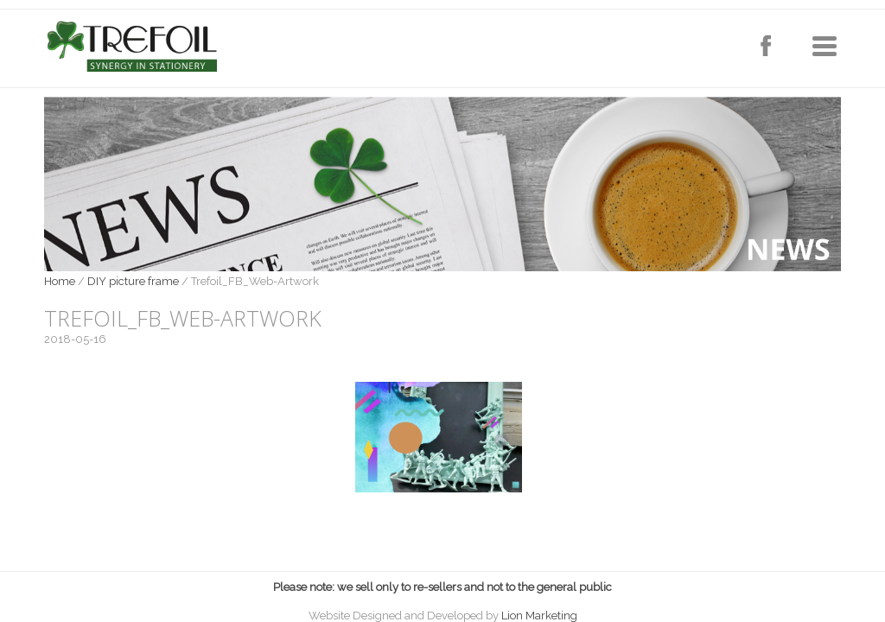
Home (59, 281)
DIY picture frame (133, 281)
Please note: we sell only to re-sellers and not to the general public (442, 587)
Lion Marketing (539, 615)
